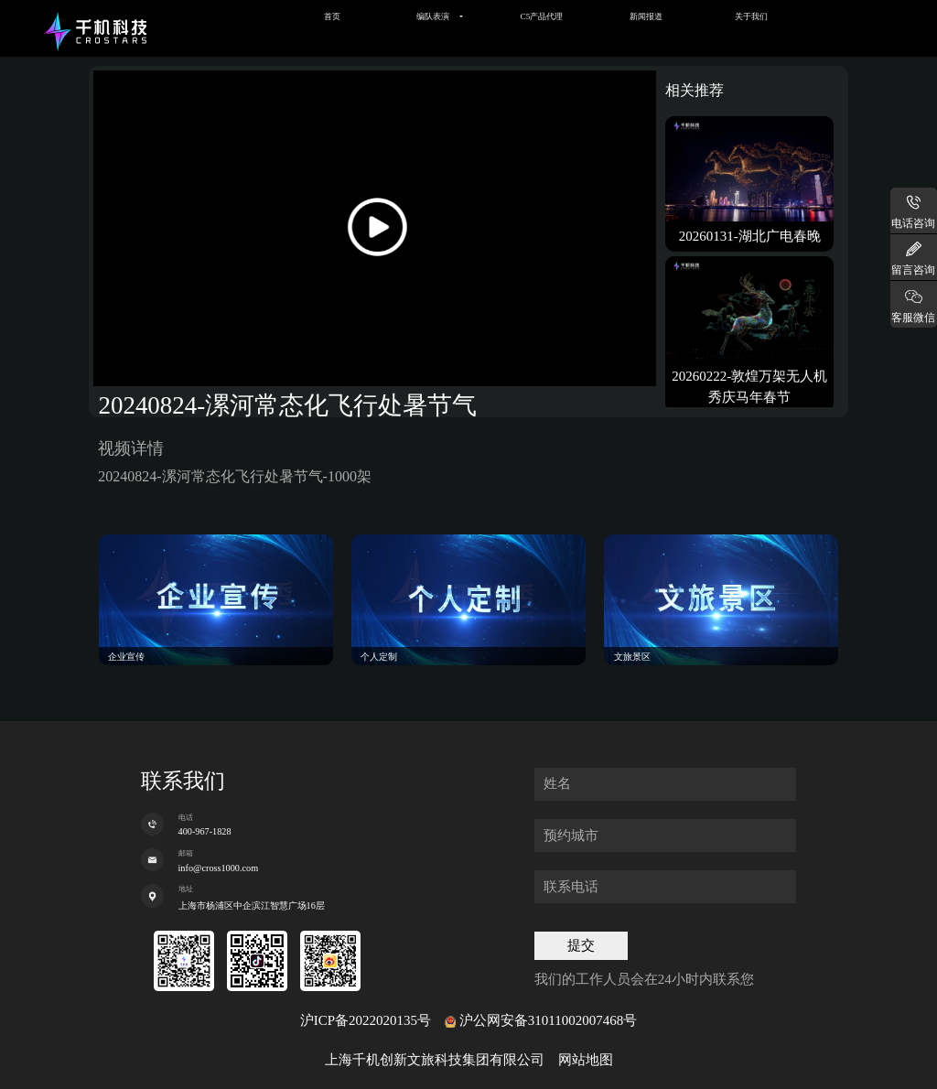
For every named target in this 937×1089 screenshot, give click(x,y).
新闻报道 (646, 16)
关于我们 (751, 16)
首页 (332, 16)
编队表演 (432, 16)
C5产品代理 (542, 16)
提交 (581, 945)
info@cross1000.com (218, 868)
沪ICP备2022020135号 (365, 1020)
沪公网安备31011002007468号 (548, 1020)
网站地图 (585, 1059)
